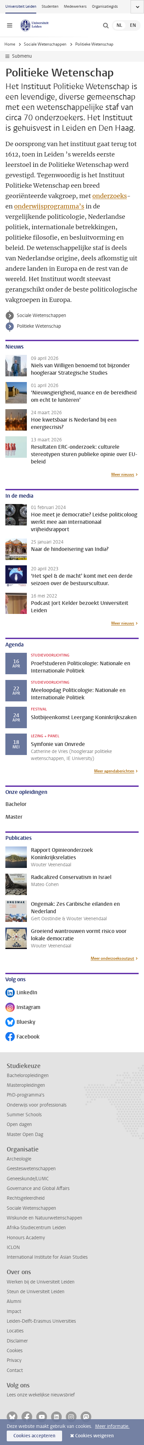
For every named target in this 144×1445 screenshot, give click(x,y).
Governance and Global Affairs (38, 1188)
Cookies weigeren (94, 1436)
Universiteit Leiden (20, 6)
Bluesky (20, 1022)
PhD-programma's (25, 1095)
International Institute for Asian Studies (47, 1257)
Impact (14, 1311)
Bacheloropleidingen (28, 1075)
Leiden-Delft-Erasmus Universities (41, 1321)
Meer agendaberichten (114, 771)
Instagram (22, 1008)
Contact (15, 1370)
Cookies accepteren (34, 1436)
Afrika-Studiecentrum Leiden (36, 1227)
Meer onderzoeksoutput (112, 958)
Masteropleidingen (26, 1085)
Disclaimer (17, 1341)
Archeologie (19, 1159)
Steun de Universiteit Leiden (35, 1292)
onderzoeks (109, 196)
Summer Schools (24, 1115)
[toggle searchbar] (106, 25)
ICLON (13, 1247)
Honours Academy (26, 1238)
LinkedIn (21, 993)
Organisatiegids (105, 6)
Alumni (14, 1301)
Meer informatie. (112, 1426)
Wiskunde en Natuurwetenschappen (44, 1218)
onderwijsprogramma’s (49, 206)
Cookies (14, 1350)
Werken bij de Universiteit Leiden (41, 1282)
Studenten (50, 6)
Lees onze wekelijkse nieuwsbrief (41, 1395)
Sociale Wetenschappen (45, 44)
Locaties (15, 1331)
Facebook (22, 1037)
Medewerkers (75, 6)
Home (9, 44)
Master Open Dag (25, 1134)
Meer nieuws (122, 474)
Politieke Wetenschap (39, 326)
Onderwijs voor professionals (36, 1105)
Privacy (14, 1360)
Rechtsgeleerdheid (26, 1198)
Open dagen (19, 1124)
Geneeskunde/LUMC (28, 1179)
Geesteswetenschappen (31, 1169)
